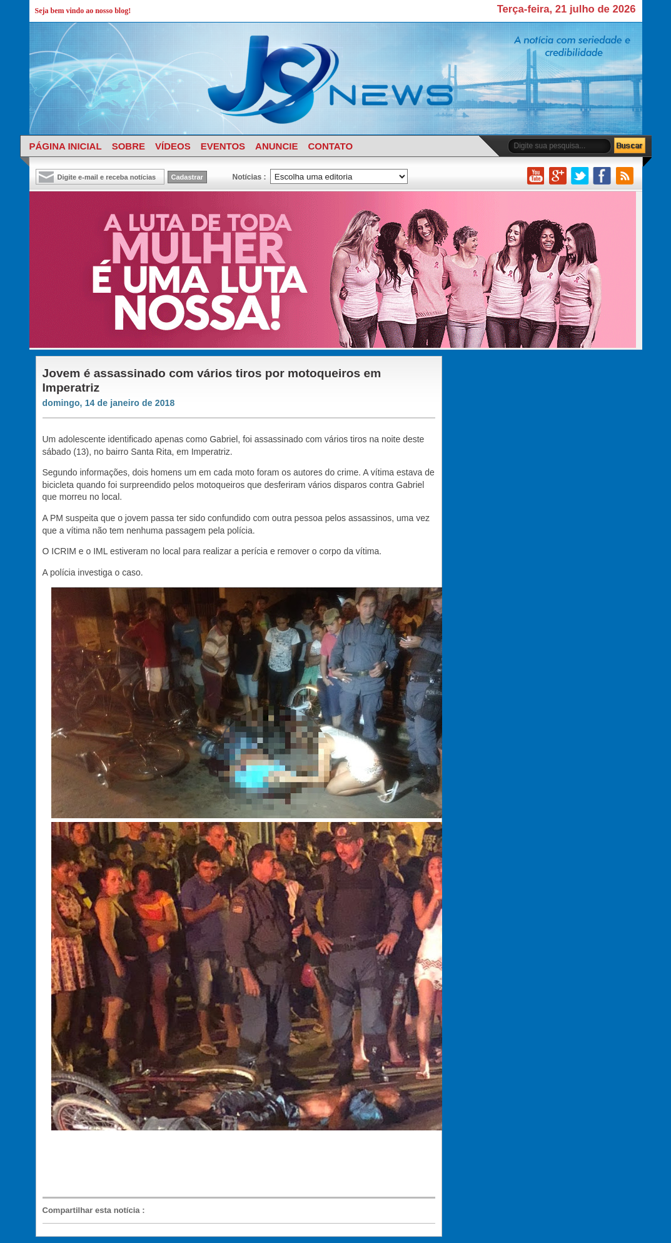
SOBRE (128, 146)
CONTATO (330, 146)
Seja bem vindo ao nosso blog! (83, 10)
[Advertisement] (232, 1164)
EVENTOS (223, 146)
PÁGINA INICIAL (65, 146)
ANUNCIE (276, 146)
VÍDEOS (173, 146)
